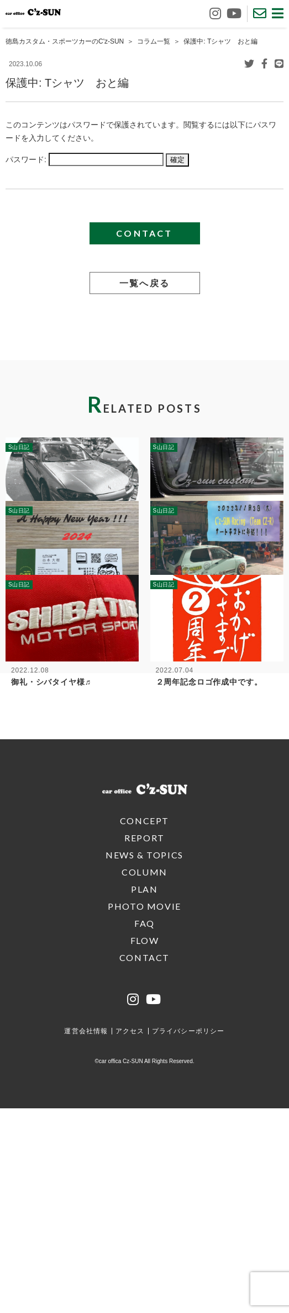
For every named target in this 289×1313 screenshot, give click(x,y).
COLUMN (144, 1076)
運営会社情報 (86, 1235)
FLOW (144, 1145)
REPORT (144, 1042)
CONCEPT (144, 1025)
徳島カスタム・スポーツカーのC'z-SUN (65, 41)
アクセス (130, 1235)
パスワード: (85, 159)
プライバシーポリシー (188, 1235)
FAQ (144, 1128)
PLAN (144, 1093)
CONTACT (144, 233)
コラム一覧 (153, 41)
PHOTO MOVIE (144, 1111)
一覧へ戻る (144, 282)
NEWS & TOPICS (144, 1059)
